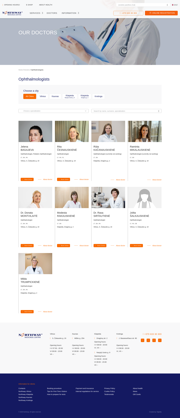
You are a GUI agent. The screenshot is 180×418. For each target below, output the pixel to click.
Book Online (28, 179)
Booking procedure (54, 388)
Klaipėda (70, 96)
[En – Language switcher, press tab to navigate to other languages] (175, 5)
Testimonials (109, 394)
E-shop (29, 5)
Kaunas (55, 96)
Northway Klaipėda (25, 394)
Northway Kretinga (25, 400)
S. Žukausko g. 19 (59, 338)
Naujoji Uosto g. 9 (103, 352)
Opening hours (11, 5)
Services (35, 13)
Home (20, 70)
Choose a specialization (54, 111)
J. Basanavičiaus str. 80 (128, 338)
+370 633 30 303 (129, 13)
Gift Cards (137, 394)
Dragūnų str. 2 (102, 338)
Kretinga (98, 96)
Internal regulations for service (87, 391)
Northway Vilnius (24, 391)
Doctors (52, 13)
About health (45, 5)
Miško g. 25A (79, 338)
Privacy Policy (109, 388)
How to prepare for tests (56, 394)
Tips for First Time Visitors (57, 391)
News (135, 391)
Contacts (21, 388)
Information (69, 13)
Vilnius (43, 96)
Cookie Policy (109, 391)
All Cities (30, 96)
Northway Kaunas (25, 397)
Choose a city (31, 90)
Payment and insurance (85, 388)
